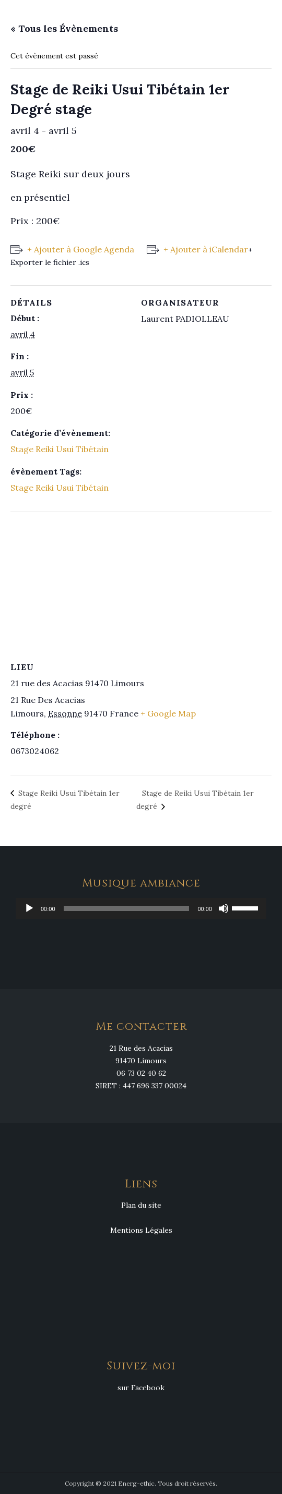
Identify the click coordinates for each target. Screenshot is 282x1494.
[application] (141, 908)
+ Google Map (168, 713)
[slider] (127, 908)
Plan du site (141, 1205)
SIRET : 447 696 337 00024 (141, 1085)
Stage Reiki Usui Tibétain (59, 449)
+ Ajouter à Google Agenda (80, 249)
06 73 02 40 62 (141, 1073)
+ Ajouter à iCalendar (205, 249)
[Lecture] (29, 908)
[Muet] (223, 908)
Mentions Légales (141, 1230)
